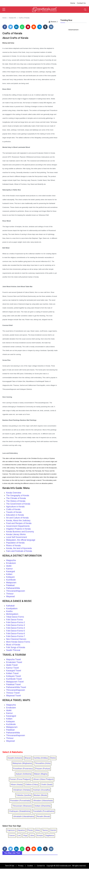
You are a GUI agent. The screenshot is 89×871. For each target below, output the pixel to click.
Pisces (30, 830)
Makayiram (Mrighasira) (22, 763)
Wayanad (10, 596)
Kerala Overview (13, 493)
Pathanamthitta (13, 588)
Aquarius (21, 830)
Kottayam (10, 577)
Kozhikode (11, 580)
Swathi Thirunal (13, 650)
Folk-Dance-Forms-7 (15, 636)
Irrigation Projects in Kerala (18, 529)
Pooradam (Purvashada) (20, 801)
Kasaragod (11, 716)
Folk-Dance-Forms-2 (15, 622)
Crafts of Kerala (13, 509)
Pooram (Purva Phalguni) (20, 779)
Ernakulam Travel (14, 662)
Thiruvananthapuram (15, 591)
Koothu (9, 611)
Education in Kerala (15, 515)
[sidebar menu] (3, 9)
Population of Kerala (15, 543)
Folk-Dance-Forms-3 (15, 625)
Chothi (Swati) (46, 785)
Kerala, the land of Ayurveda (19, 548)
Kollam (9, 574)
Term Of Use (9, 866)
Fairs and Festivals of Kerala (19, 551)
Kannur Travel (12, 668)
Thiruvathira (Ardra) (43, 763)
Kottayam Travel (13, 676)
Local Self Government (16, 537)
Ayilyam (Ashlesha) (24, 774)
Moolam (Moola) (40, 795)
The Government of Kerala (18, 504)
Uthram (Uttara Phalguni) (43, 779)
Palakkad (10, 585)
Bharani (28, 758)
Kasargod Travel (13, 670)
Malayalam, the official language (20, 540)
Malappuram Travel (15, 682)
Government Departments (18, 526)
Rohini (53, 758)
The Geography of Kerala (17, 495)
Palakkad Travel (13, 684)
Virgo (25, 835)
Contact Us (81, 3)
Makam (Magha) (41, 774)
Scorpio (40, 835)
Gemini (53, 830)
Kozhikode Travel (14, 679)
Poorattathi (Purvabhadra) (43, 811)
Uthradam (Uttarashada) (43, 801)
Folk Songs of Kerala (15, 647)
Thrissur (10, 594)
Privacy (20, 866)
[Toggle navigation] (85, 9)
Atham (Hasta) (17, 785)
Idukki (8, 566)
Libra (32, 835)
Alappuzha (11, 560)
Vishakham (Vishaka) (22, 790)
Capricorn (11, 830)
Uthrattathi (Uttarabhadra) (23, 817)
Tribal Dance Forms (15, 617)
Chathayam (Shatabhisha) (19, 811)
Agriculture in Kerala (15, 506)
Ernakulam (11, 707)
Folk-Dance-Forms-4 (15, 628)
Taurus (45, 830)
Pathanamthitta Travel (16, 687)
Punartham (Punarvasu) (23, 769)
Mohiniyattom (12, 614)
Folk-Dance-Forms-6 (15, 633)
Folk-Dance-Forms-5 (15, 631)
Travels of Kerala (13, 512)
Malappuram (11, 727)
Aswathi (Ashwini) (15, 758)
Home (72, 3)
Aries (37, 830)
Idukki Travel (12, 665)
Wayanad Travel (13, 695)
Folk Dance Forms (14, 619)
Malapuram (11, 582)
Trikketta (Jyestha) (23, 795)
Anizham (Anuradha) (41, 790)
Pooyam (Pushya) (42, 769)
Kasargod (10, 571)
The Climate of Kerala (16, 498)
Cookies (30, 866)
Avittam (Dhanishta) (42, 806)
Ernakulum (11, 563)
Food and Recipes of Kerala (18, 523)
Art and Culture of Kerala (17, 518)
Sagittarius (49, 835)
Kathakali (10, 606)
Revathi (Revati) (43, 817)
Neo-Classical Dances (16, 639)
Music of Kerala (13, 644)
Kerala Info (12, 18)
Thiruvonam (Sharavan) (22, 806)
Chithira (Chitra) (31, 785)
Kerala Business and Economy (20, 531)
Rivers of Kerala (13, 545)
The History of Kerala (15, 501)
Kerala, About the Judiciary (18, 520)
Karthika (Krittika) (41, 758)
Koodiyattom (11, 608)
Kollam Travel (12, 673)
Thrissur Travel (13, 693)
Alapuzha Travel (13, 659)
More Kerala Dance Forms (18, 642)
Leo (19, 835)
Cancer (12, 835)
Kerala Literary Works (16, 534)
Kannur (9, 569)
